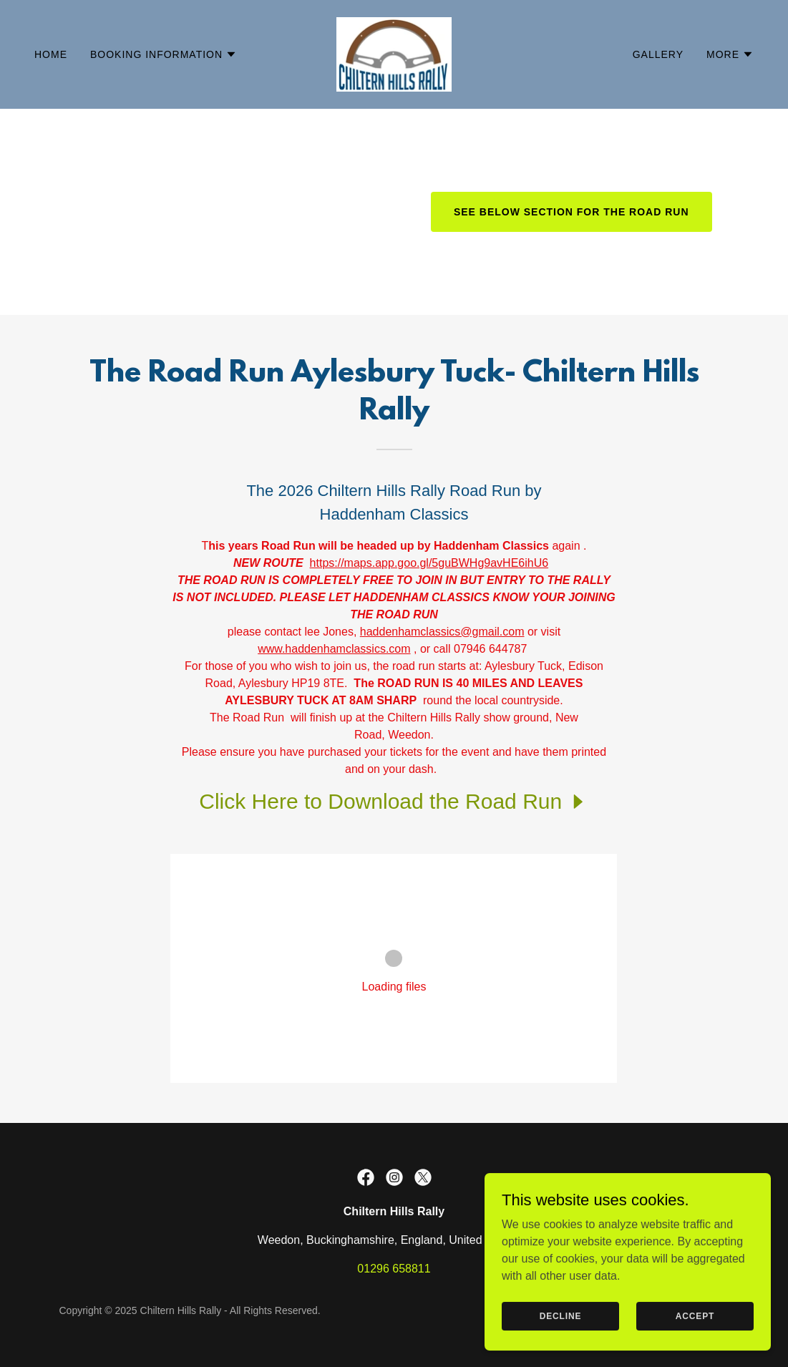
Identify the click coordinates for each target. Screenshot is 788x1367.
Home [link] (50, 54)
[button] (163, 54)
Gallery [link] (658, 54)
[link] (394, 53)
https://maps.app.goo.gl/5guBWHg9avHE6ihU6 (429, 563)
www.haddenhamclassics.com (334, 649)
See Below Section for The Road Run (571, 212)
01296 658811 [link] (393, 1269)
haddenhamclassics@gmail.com (442, 632)
